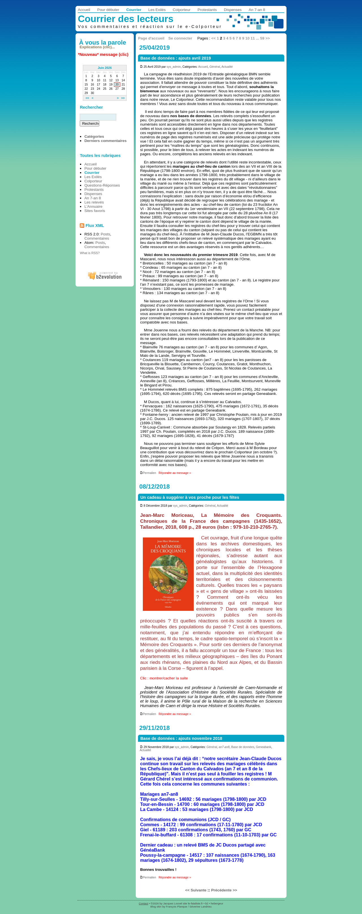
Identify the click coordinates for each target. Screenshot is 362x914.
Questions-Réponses (102, 185)
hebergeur (217, 903)
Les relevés (94, 202)
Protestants (207, 10)
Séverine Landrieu (200, 906)
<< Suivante (195, 890)
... (257, 38)
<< (213, 38)
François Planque (176, 906)
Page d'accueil (151, 38)
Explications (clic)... (97, 47)
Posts (105, 234)
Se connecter (180, 38)
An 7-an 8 (257, 10)
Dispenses (233, 10)
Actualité (227, 66)
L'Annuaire (93, 206)
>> (267, 38)
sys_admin (174, 66)
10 (247, 38)
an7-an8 (224, 747)
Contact (143, 903)
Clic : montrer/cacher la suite (164, 678)
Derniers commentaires (105, 141)
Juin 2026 (105, 67)
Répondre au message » (175, 473)
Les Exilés (156, 10)
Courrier (133, 10)
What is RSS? (90, 253)
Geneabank (263, 747)
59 (262, 38)
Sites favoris (94, 211)
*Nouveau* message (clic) (103, 54)
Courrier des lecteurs (125, 19)
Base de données (242, 747)
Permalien (148, 473)
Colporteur (182, 10)
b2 (206, 903)
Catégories (94, 136)
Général (214, 66)
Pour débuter (108, 10)
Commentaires (96, 238)
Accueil (84, 10)
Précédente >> (224, 890)
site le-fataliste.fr (193, 903)
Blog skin (155, 906)
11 (253, 38)
